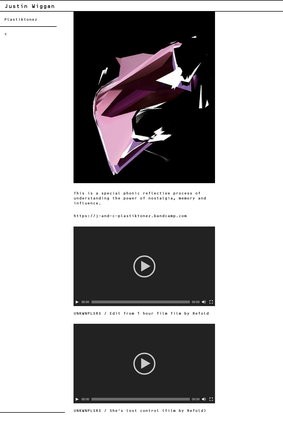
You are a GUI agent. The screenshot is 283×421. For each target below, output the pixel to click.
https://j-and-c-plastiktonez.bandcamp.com (130, 216)
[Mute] (204, 302)
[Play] (77, 302)
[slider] (140, 302)
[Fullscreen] (211, 302)
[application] (144, 266)
